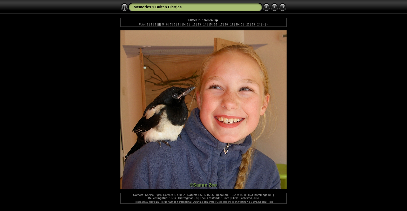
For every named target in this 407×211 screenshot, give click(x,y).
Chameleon (259, 201)
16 (215, 24)
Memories (142, 7)
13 (199, 24)
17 (221, 24)
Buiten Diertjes (168, 7)
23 (253, 24)
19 (231, 24)
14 (204, 24)
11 (188, 24)
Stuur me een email (203, 201)
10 (183, 24)
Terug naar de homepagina (176, 201)
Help (270, 201)
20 (237, 24)
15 (210, 24)
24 (258, 24)
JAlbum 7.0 (244, 201)
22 (248, 24)
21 (242, 24)
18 (226, 24)
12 (194, 24)
